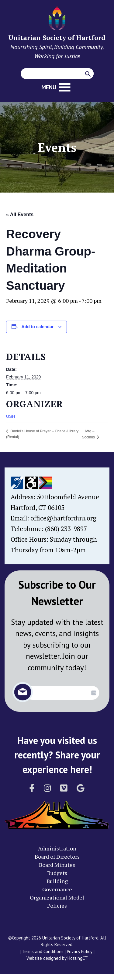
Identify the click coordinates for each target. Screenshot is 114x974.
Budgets (57, 873)
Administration (57, 848)
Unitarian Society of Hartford (57, 37)
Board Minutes (57, 864)
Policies (57, 905)
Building (57, 881)
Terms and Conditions (43, 951)
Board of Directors (57, 856)
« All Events (19, 214)
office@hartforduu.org (63, 518)
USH (10, 416)
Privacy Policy (79, 951)
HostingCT (77, 958)
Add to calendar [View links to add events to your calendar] (38, 326)
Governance (57, 889)
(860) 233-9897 (66, 528)
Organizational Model (57, 897)
